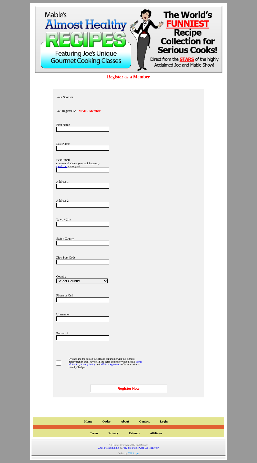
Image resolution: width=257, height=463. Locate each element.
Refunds (134, 433)
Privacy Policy (88, 364)
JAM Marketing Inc (108, 447)
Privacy (113, 433)
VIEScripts (133, 453)
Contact (144, 421)
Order (106, 421)
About (125, 421)
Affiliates (156, 433)
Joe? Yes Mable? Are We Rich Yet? (141, 447)
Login (164, 421)
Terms (94, 433)
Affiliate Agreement (110, 364)
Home (88, 421)
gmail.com (61, 166)
